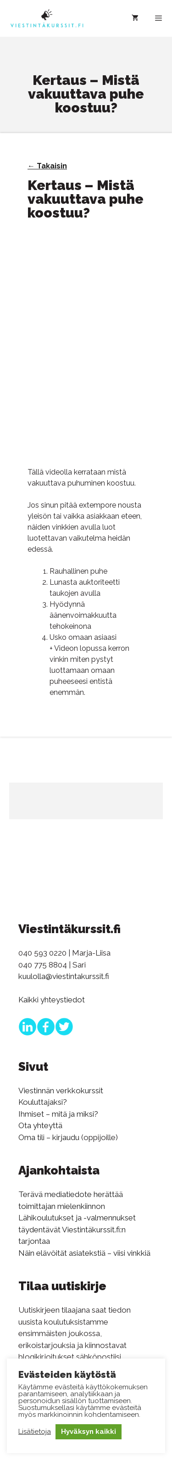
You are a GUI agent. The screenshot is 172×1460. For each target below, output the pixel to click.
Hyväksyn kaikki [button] (88, 1431)
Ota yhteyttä (40, 1125)
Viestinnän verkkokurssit (60, 1090)
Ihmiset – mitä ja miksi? (58, 1114)
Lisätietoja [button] (34, 1431)
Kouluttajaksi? (42, 1102)
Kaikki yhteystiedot (51, 999)
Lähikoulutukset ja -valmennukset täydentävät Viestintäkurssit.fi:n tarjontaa (77, 1229)
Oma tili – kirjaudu (48, 1137)
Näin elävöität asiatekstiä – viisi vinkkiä (84, 1253)
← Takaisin (47, 166)
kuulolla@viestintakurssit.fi (63, 976)
